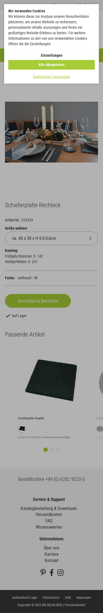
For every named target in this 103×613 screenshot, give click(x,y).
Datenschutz (42, 77)
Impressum (61, 77)
